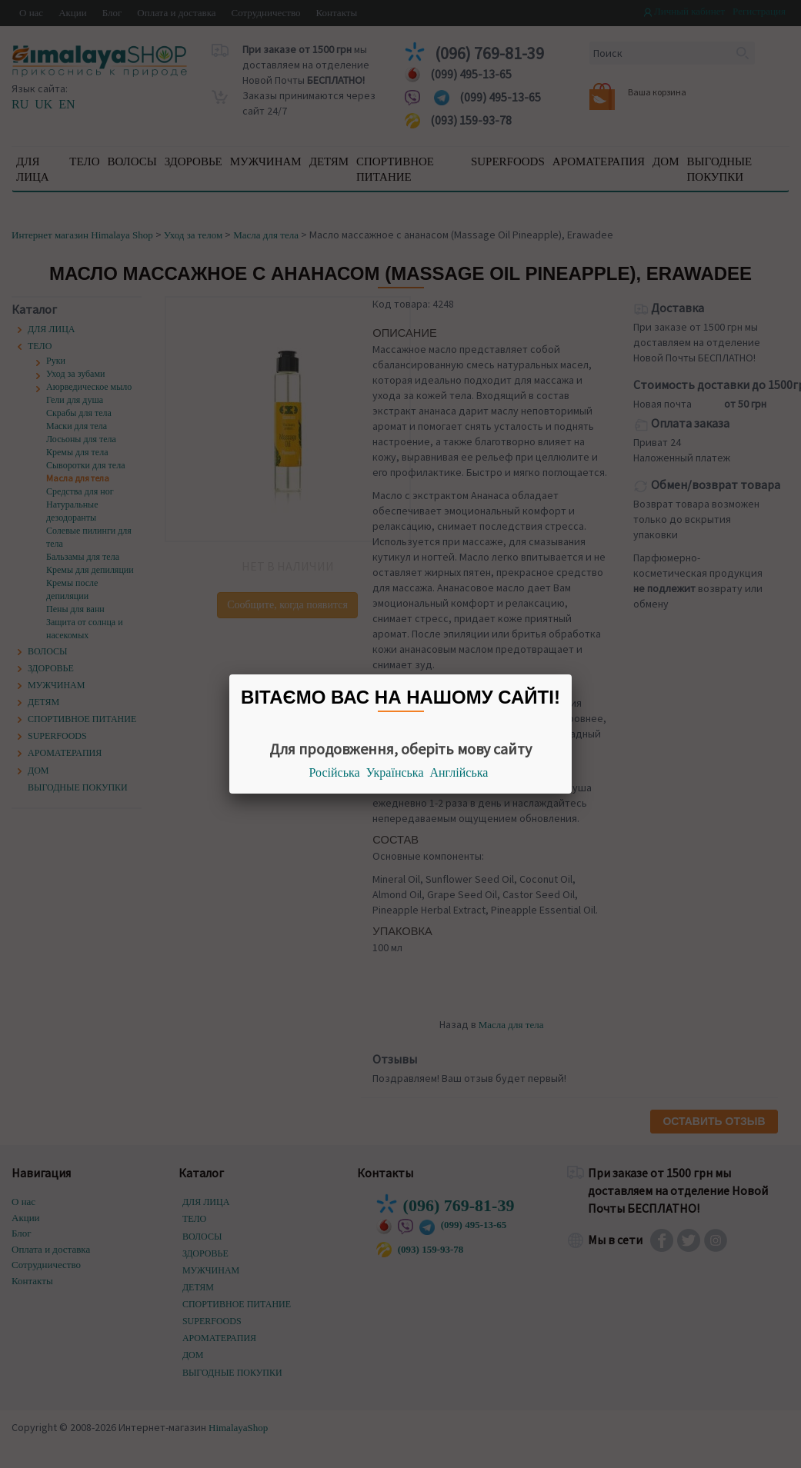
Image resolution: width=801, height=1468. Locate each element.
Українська (395, 772)
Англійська (459, 772)
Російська (334, 772)
